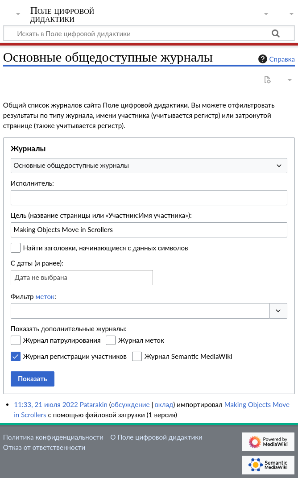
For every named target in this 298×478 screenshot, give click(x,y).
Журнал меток (141, 340)
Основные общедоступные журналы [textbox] (71, 165)
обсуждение (130, 404)
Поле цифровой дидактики (62, 15)
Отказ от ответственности (44, 447)
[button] (278, 311)
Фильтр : (33, 296)
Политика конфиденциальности (53, 437)
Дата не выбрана (41, 277)
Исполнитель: (32, 183)
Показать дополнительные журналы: (69, 328)
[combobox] (149, 165)
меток (45, 296)
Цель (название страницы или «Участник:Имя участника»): (101, 215)
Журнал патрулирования (62, 340)
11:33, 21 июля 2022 (46, 404)
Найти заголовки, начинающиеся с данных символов (105, 248)
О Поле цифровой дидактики (156, 437)
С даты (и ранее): (37, 263)
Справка (275, 58)
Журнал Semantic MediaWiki (188, 356)
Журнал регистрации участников (75, 356)
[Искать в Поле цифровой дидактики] (149, 33)
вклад (164, 404)
